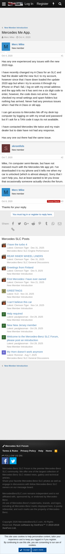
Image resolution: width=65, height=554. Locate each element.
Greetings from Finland (20, 267)
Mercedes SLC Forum (15, 446)
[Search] (60, 3)
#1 (62, 56)
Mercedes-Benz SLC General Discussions (28, 262)
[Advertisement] (33, 17)
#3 (62, 201)
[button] (4, 3)
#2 (62, 157)
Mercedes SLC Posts (15, 239)
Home (49, 451)
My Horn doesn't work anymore (25, 351)
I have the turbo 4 (17, 244)
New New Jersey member (22, 325)
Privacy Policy (28, 451)
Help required (15, 313)
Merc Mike (9, 37)
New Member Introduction (20, 274)
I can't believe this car (19, 301)
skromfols (18, 146)
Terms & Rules (10, 451)
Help (40, 451)
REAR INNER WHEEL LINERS (25, 256)
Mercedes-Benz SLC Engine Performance (28, 251)
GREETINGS (14, 290)
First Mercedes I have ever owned (26, 279)
